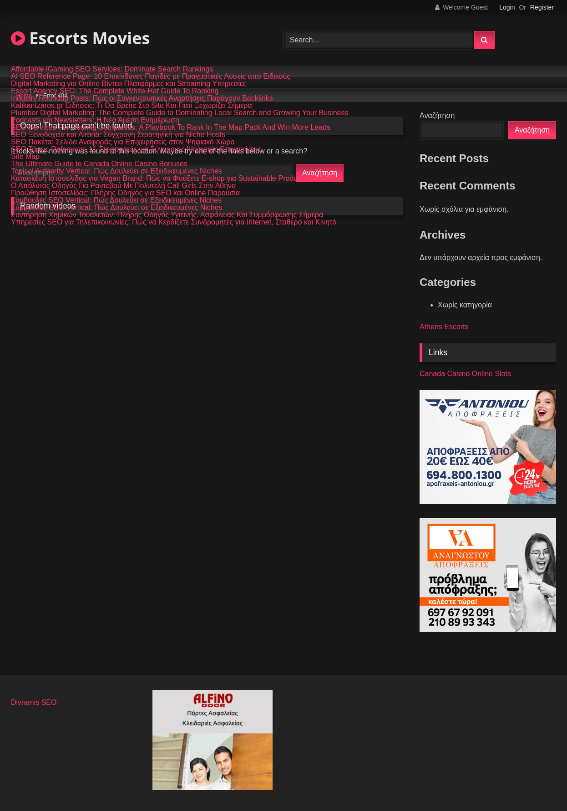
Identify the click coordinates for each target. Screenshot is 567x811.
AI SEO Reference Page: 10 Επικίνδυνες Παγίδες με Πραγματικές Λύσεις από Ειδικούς (150, 76)
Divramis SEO (33, 702)
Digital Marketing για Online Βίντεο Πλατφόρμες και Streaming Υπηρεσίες (129, 83)
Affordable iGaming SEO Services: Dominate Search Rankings (112, 69)
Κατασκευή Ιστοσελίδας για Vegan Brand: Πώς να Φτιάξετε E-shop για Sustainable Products (159, 178)
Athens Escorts (444, 327)
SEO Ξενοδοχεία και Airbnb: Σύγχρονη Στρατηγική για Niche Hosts (118, 134)
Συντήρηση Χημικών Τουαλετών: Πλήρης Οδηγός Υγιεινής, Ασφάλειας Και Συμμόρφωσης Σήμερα (167, 215)
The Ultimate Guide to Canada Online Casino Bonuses (99, 164)
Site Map (25, 156)
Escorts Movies (80, 38)
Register (542, 7)
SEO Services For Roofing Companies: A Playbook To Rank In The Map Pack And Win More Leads (170, 127)
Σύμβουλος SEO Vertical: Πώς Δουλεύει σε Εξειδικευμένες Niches (117, 207)
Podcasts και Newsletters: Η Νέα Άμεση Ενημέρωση (95, 120)
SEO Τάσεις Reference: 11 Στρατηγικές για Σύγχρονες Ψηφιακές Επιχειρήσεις (136, 149)
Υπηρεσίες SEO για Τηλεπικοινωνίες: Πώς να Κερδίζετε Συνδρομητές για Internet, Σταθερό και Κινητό (173, 222)
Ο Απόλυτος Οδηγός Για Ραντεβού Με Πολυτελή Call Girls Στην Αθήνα (123, 185)
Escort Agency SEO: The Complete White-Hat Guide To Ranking (115, 91)
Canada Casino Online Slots (465, 373)
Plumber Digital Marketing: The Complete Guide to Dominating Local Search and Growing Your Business (179, 113)
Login (507, 7)
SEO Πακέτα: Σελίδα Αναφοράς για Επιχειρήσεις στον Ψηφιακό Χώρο (123, 142)
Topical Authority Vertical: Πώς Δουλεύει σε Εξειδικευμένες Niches (116, 171)
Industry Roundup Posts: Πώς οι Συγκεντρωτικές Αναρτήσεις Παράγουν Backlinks (142, 98)
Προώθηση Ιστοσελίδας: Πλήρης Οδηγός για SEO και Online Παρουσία (125, 193)
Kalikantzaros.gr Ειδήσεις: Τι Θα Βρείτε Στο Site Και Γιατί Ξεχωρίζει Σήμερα (131, 105)
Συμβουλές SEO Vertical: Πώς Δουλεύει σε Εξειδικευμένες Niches (116, 200)
